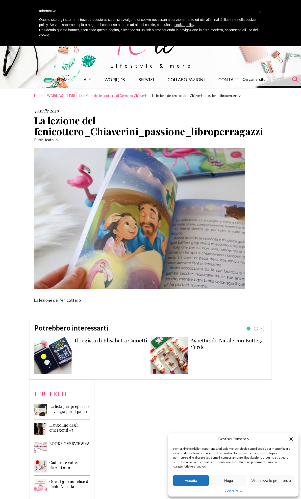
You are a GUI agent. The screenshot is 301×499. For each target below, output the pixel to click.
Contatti (229, 79)
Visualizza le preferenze (271, 480)
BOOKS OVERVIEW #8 (69, 443)
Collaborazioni (186, 79)
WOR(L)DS (114, 79)
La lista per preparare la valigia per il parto (69, 409)
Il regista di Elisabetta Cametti (111, 340)
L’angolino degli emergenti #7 (63, 428)
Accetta (191, 480)
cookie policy (184, 25)
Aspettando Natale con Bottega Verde (227, 343)
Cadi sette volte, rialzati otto (63, 465)
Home (63, 79)
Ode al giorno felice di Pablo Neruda (69, 484)
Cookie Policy (233, 490)
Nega (228, 480)
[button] (291, 439)
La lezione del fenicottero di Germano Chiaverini (113, 96)
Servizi (146, 79)
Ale (87, 79)
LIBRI (71, 96)
